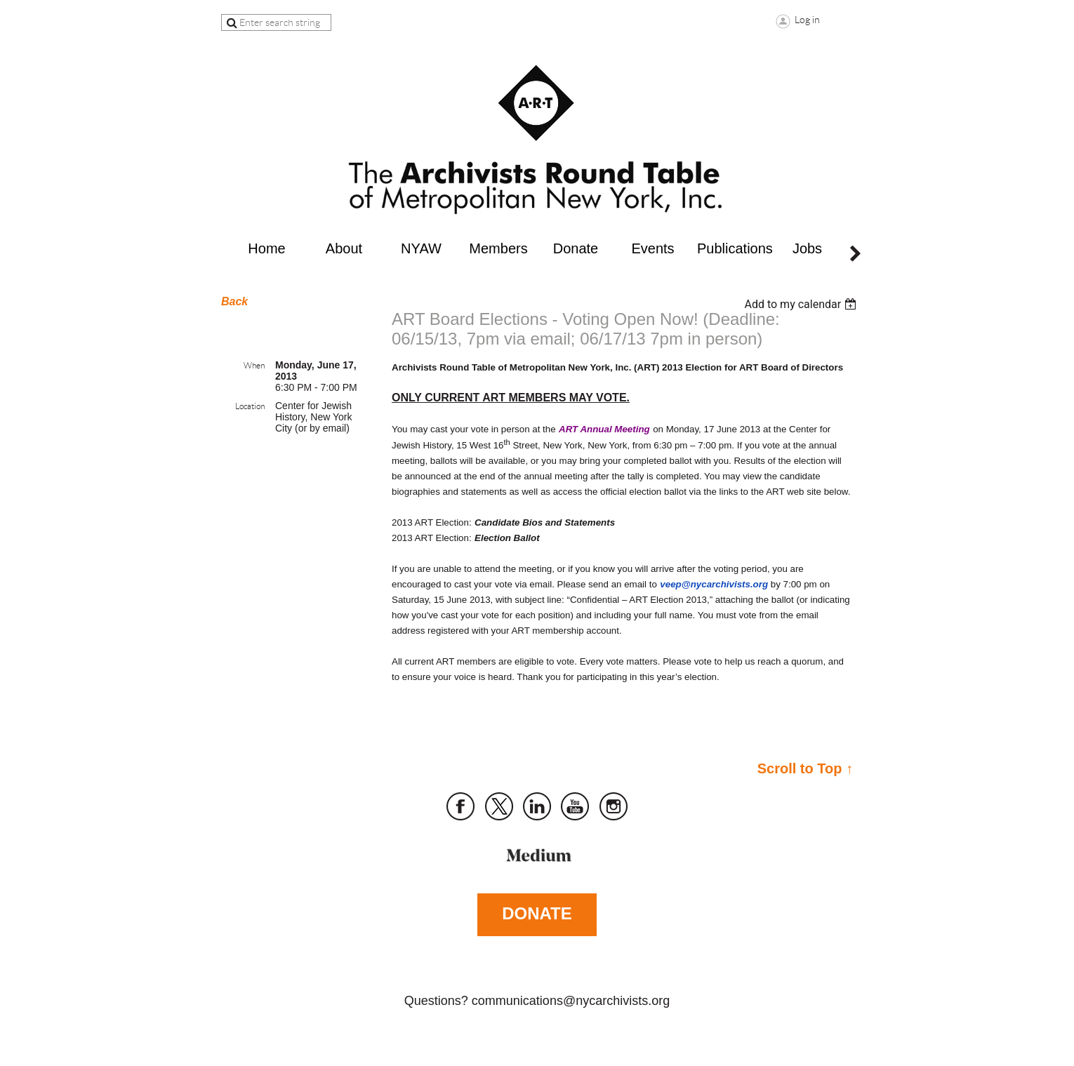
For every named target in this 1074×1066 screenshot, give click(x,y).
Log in (807, 19)
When (254, 365)
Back (234, 301)
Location (250, 406)
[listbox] (802, 304)
